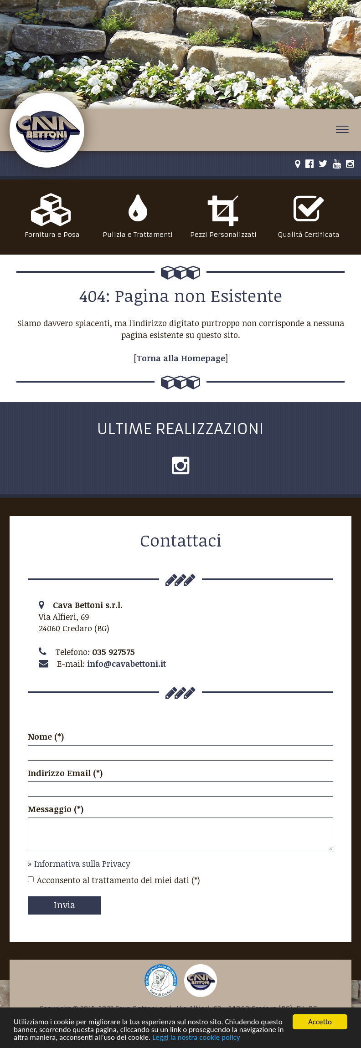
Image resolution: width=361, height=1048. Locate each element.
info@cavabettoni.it (126, 663)
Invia (64, 904)
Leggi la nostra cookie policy (196, 1038)
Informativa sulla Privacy (82, 863)
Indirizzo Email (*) (65, 772)
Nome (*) (46, 736)
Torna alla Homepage (180, 358)
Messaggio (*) (56, 808)
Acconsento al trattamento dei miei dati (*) (114, 879)
